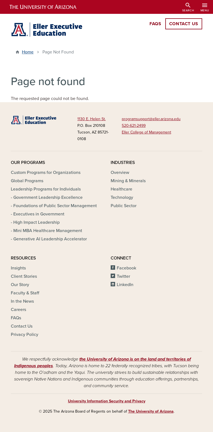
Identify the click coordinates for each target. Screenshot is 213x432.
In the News (22, 301)
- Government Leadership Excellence (47, 197)
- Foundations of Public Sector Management (54, 206)
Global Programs (27, 181)
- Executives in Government (37, 214)
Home (28, 52)
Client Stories (24, 276)
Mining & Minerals (128, 181)
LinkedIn (125, 284)
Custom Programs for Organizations (45, 172)
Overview (120, 172)
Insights (18, 268)
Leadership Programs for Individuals (46, 189)
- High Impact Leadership (35, 222)
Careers (18, 309)
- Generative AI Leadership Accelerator (49, 239)
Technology (122, 197)
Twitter (123, 276)
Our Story (20, 284)
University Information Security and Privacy (106, 401)
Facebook (126, 268)
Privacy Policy (24, 334)
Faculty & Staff (25, 293)
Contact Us (21, 326)
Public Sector (123, 206)
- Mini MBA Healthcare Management (46, 230)
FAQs (16, 318)
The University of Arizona (151, 411)
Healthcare (121, 189)
